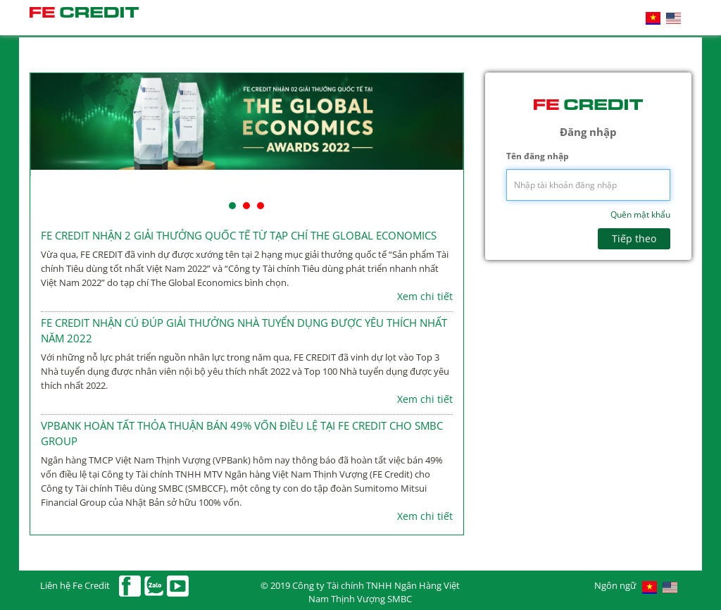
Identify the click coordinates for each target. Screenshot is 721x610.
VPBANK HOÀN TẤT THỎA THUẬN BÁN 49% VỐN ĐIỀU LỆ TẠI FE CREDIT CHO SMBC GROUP (242, 432)
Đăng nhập (588, 132)
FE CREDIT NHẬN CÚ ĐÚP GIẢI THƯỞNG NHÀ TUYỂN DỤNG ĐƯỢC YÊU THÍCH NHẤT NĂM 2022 (244, 330)
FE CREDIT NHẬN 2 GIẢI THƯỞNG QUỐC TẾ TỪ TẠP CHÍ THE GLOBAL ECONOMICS (239, 235)
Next (445, 143)
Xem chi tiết (425, 296)
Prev (48, 143)
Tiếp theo (634, 238)
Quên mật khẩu (640, 214)
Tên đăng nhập (537, 156)
